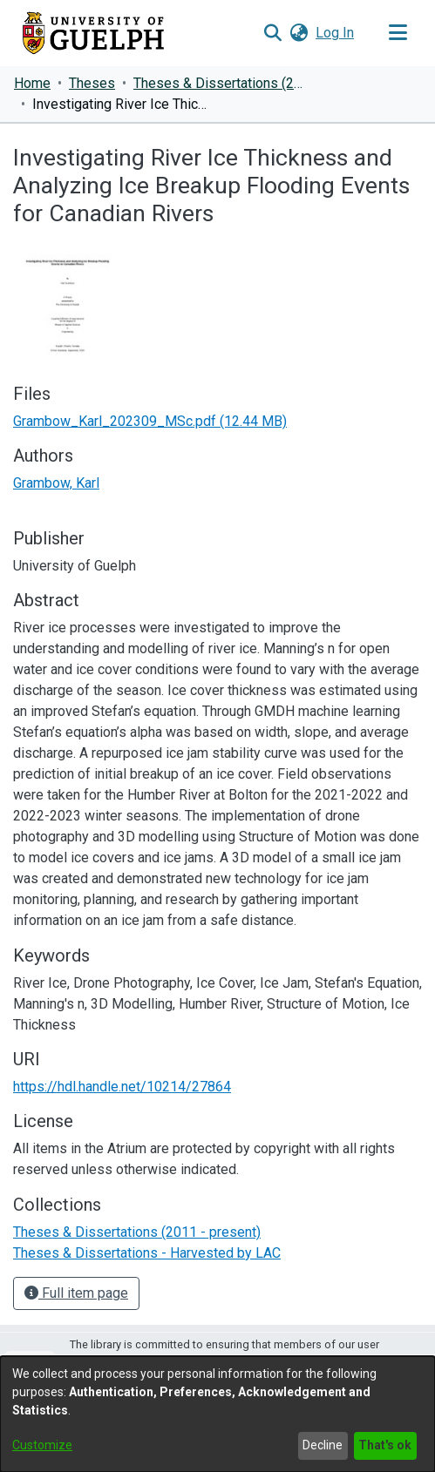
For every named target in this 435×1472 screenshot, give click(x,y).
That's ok (384, 1445)
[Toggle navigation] (397, 33)
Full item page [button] (76, 1293)
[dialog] (217, 1414)
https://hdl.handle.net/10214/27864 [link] (122, 1086)
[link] (150, 421)
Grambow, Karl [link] (56, 483)
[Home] (93, 33)
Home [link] (32, 83)
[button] (272, 33)
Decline (322, 1445)
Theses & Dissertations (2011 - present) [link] (220, 83)
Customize (42, 1445)
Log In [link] (336, 32)
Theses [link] (92, 83)
